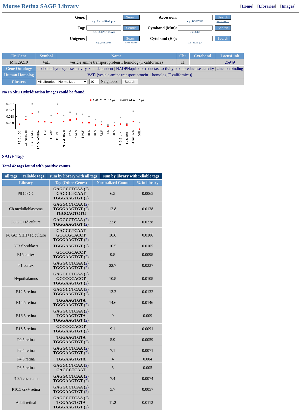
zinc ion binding (230, 68)
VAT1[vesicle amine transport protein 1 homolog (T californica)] (139, 75)
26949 (230, 62)
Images (288, 6)
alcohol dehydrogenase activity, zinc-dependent (75, 68)
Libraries (267, 6)
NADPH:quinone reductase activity (145, 68)
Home (247, 6)
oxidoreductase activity (195, 68)
